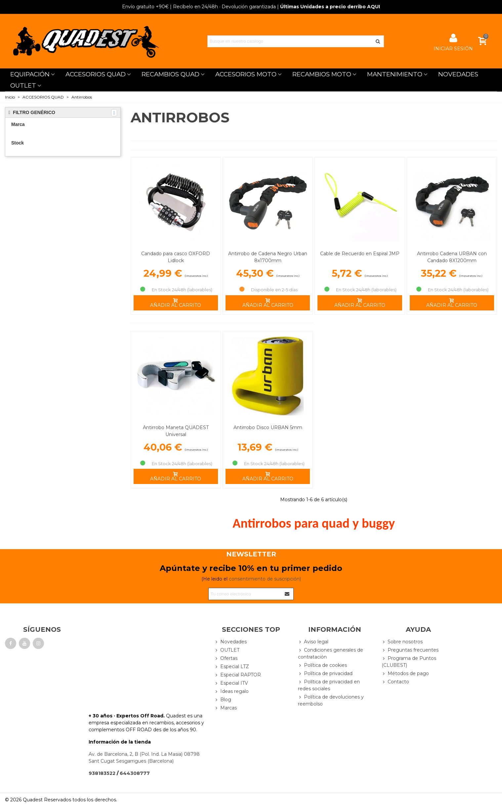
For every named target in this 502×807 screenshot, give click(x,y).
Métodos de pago (405, 673)
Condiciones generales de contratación (330, 653)
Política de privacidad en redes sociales (329, 685)
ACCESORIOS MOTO (245, 74)
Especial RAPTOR (237, 674)
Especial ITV (231, 683)
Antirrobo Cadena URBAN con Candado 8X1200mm (452, 257)
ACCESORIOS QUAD (95, 74)
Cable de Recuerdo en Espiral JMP (359, 254)
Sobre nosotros (402, 641)
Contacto (395, 681)
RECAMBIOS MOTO (321, 74)
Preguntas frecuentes (410, 650)
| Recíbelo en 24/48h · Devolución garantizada (199, 7)
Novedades (230, 641)
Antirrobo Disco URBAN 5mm (267, 427)
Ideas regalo (231, 691)
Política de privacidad (325, 673)
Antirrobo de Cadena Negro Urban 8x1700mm (267, 257)
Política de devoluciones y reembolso (331, 700)
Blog (222, 699)
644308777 (135, 773)
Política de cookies (322, 665)
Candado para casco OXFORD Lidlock (175, 257)
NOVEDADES (458, 74)
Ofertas (225, 658)
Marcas (225, 708)
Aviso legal (313, 641)
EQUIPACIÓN (30, 74)
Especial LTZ (231, 666)
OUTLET (23, 85)
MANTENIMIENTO (394, 74)
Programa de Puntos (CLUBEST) (409, 661)
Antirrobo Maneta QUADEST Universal (176, 430)
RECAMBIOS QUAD (170, 74)
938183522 (102, 773)
